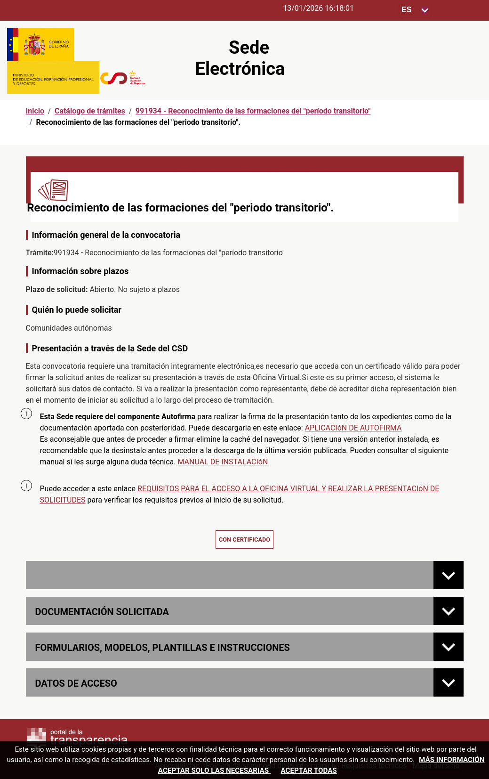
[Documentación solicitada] (448, 611)
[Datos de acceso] (448, 682)
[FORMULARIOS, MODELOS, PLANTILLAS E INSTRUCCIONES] (448, 647)
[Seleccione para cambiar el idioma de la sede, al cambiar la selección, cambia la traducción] (415, 10)
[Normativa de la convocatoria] (448, 575)
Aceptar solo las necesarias (214, 770)
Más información (452, 759)
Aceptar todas (309, 770)
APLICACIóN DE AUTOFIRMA (353, 427)
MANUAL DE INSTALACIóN (223, 461)
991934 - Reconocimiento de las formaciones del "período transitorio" (253, 110)
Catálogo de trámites (90, 110)
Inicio (35, 110)
